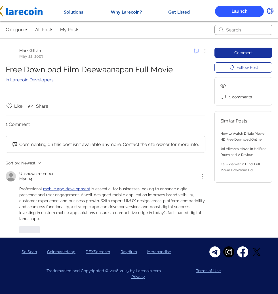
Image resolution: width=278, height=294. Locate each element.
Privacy (138, 276)
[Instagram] (228, 251)
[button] (239, 11)
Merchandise (159, 251)
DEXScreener (98, 251)
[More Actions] (202, 51)
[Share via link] (37, 106)
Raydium (129, 251)
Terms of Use (208, 270)
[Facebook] (242, 251)
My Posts (69, 29)
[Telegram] (214, 251)
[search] (243, 30)
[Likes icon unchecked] (9, 106)
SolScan (29, 251)
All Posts (44, 29)
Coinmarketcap (61, 251)
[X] (256, 251)
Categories (17, 29)
